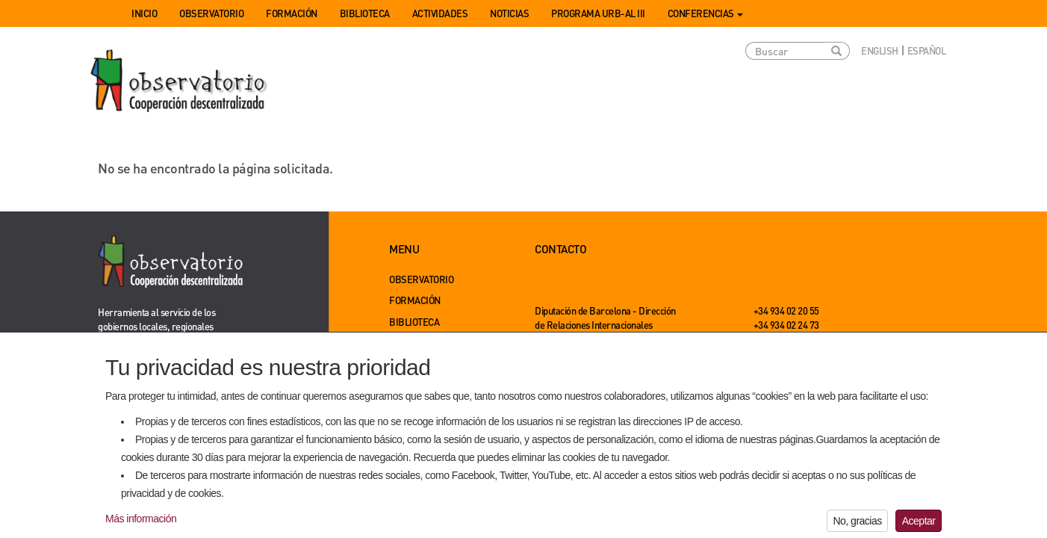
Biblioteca (365, 13)
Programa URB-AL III (598, 13)
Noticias (509, 13)
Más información (140, 525)
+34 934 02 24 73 (786, 324)
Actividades (440, 13)
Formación (291, 13)
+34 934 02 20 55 (786, 310)
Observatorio (211, 13)
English (879, 50)
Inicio (144, 13)
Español (926, 50)
